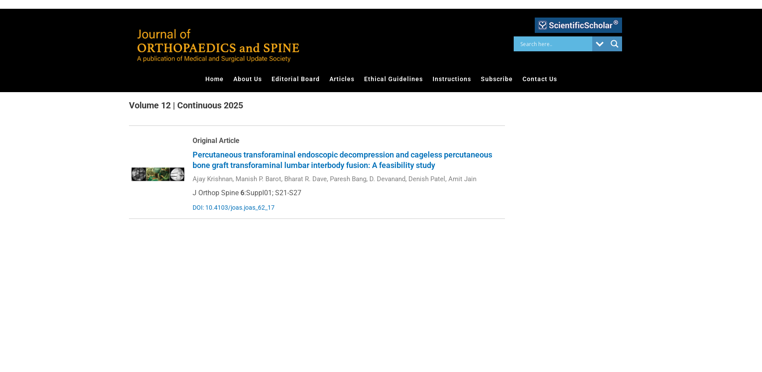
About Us (247, 78)
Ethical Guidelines (393, 78)
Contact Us (539, 78)
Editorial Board (296, 78)
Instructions (452, 78)
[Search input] (555, 43)
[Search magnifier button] (614, 43)
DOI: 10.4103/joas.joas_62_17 (234, 207)
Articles (341, 78)
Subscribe (497, 78)
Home (214, 78)
